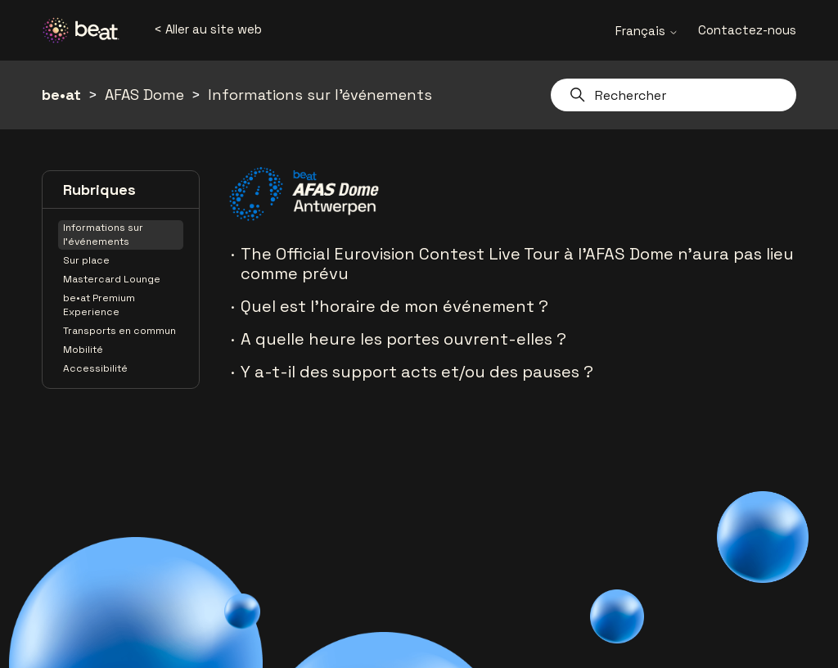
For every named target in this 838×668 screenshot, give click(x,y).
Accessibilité (95, 368)
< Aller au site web (208, 29)
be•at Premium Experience (99, 304)
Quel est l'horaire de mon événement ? (394, 306)
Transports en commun (119, 330)
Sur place (86, 260)
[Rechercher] (673, 95)
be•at (61, 94)
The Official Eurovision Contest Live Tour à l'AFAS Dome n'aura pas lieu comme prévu (517, 263)
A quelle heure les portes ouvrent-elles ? (403, 339)
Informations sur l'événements (320, 94)
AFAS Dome (144, 94)
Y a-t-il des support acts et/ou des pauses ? (417, 371)
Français (646, 31)
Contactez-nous (747, 30)
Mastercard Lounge (111, 279)
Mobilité (83, 349)
